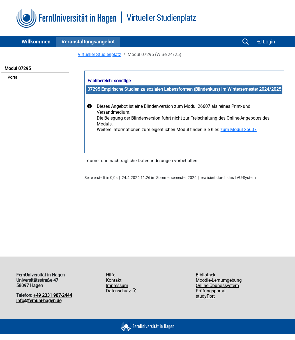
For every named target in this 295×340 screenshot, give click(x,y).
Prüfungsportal (210, 291)
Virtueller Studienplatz (99, 54)
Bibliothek (205, 275)
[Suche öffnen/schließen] (245, 41)
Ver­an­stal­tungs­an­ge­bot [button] (88, 42)
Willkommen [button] (36, 42)
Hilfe (110, 275)
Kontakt (113, 280)
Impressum (117, 285)
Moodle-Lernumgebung (219, 280)
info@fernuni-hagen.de (38, 300)
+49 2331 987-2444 (52, 295)
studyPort (205, 296)
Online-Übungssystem (217, 285)
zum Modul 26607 (238, 129)
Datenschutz (121, 291)
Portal (13, 77)
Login (266, 42)
